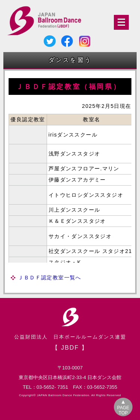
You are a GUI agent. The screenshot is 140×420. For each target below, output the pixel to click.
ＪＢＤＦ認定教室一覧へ (49, 277)
